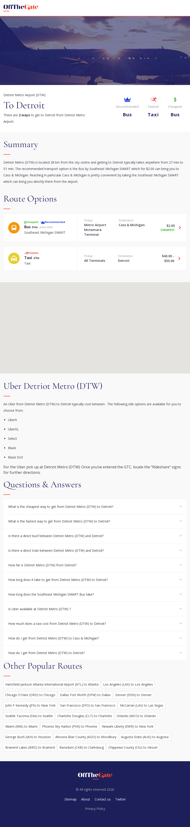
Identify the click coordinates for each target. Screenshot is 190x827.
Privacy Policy (95, 808)
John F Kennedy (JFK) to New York (30, 705)
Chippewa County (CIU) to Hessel (132, 747)
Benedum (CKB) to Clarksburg (81, 747)
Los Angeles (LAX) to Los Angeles (128, 684)
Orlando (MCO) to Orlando (136, 716)
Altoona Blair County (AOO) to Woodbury (85, 737)
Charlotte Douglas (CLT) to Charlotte (84, 716)
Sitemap (70, 799)
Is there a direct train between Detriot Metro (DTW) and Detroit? (56, 550)
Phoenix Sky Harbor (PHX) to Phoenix (69, 726)
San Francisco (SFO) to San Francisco (87, 705)
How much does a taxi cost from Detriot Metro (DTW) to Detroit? (57, 623)
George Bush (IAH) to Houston (28, 737)
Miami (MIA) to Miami (21, 726)
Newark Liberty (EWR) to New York (127, 726)
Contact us (103, 799)
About (85, 799)
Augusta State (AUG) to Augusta (145, 737)
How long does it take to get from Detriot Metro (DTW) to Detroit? (58, 580)
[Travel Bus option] (178, 227)
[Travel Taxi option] (177, 258)
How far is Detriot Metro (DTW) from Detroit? (42, 565)
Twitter (120, 799)
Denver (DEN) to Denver (133, 695)
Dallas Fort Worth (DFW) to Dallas (85, 695)
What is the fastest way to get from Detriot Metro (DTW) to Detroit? (59, 521)
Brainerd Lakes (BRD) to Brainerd (30, 747)
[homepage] (20, 8)
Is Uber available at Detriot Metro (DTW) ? (39, 609)
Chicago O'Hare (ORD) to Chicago (30, 695)
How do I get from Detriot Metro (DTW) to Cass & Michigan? (53, 638)
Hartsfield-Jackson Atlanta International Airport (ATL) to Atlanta (52, 684)
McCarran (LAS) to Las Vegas (141, 705)
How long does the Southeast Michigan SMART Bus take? (51, 594)
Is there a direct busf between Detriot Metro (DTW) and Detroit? (56, 536)
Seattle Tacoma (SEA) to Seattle (29, 716)
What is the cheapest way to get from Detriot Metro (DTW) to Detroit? (60, 506)
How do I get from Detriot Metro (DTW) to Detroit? (46, 653)
